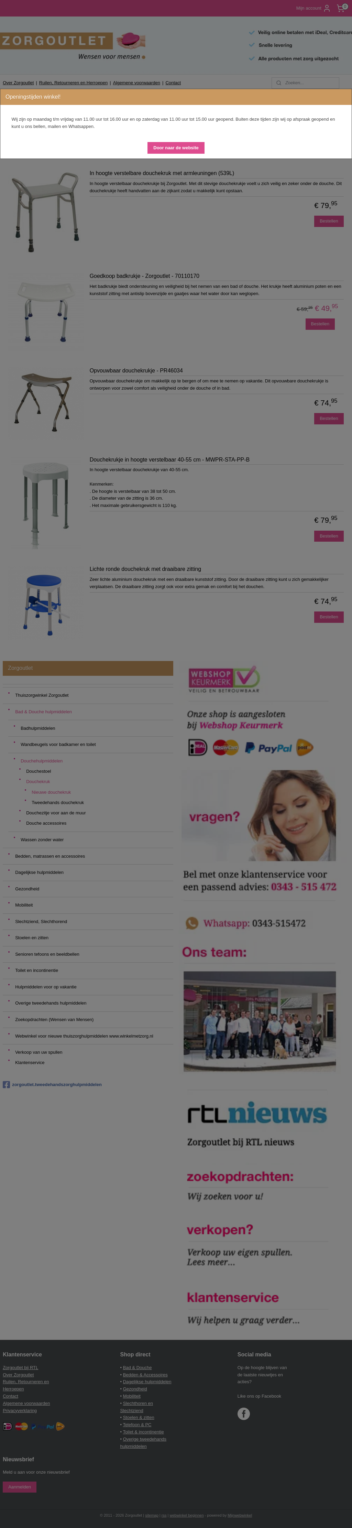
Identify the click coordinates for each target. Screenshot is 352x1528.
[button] (175, 148)
